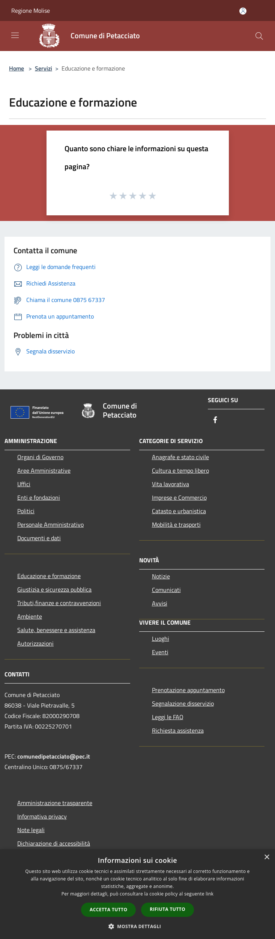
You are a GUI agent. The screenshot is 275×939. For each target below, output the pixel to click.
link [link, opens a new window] (209, 894)
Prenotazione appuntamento (188, 689)
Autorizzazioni (35, 643)
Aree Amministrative (44, 470)
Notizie (161, 576)
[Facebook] (215, 420)
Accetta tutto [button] (108, 909)
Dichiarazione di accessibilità (53, 843)
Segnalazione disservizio (183, 703)
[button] (137, 926)
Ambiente (29, 616)
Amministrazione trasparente (54, 802)
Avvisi (159, 603)
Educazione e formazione (49, 575)
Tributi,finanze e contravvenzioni (59, 602)
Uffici (23, 483)
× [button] (266, 857)
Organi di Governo (40, 456)
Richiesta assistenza (178, 730)
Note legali (31, 829)
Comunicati (166, 589)
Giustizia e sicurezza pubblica (54, 589)
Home (16, 68)
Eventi (160, 652)
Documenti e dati (39, 537)
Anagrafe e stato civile (180, 456)
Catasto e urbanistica (179, 510)
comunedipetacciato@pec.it (53, 756)
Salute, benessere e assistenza (56, 629)
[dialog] (137, 894)
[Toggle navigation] (15, 35)
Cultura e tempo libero (180, 470)
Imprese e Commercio (179, 497)
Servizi (43, 68)
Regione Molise (30, 10)
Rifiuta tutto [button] (167, 909)
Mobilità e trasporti (176, 524)
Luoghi (160, 638)
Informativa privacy (42, 816)
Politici (26, 510)
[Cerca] (259, 36)
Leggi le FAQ (167, 716)
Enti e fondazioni (38, 497)
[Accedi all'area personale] (243, 11)
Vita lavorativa (170, 483)
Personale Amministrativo (50, 524)
